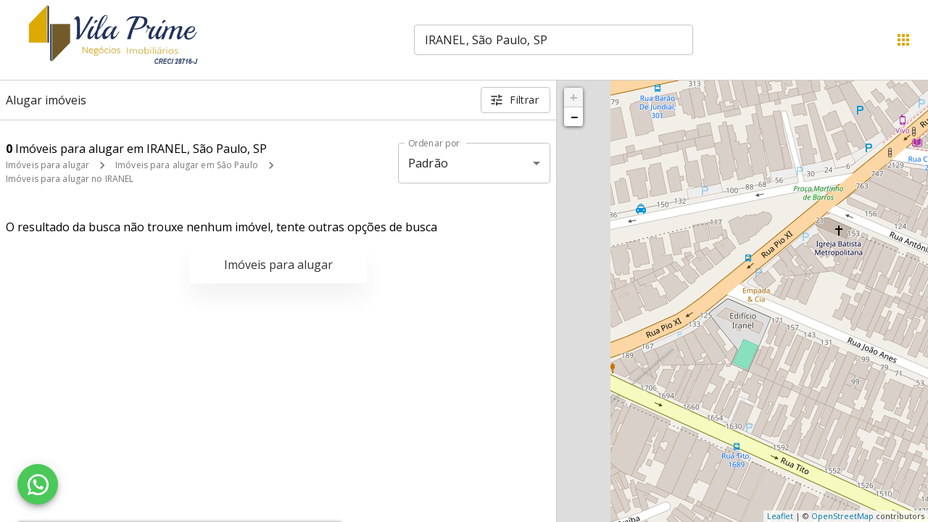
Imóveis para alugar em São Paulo (186, 165)
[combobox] (553, 40)
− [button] (574, 116)
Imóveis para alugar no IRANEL (69, 179)
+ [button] (574, 97)
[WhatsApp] (37, 484)
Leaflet (780, 515)
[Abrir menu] (903, 39)
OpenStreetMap (842, 515)
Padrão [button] (428, 163)
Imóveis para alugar (47, 165)
